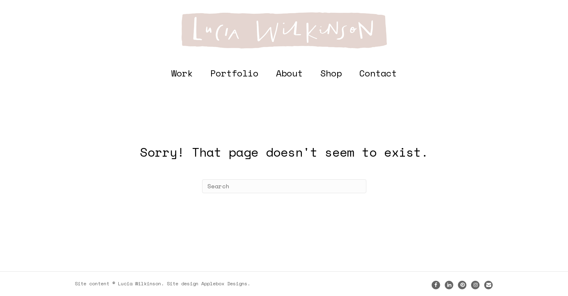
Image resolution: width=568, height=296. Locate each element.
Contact (378, 73)
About (289, 73)
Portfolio (234, 73)
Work (182, 73)
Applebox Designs (224, 283)
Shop (331, 73)
